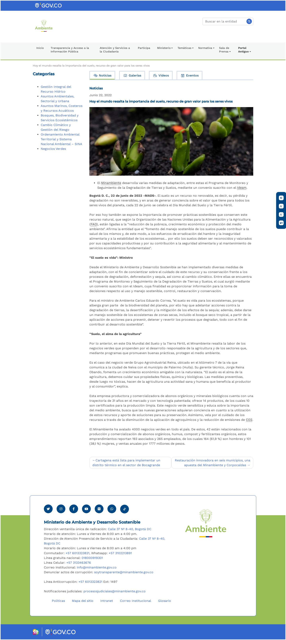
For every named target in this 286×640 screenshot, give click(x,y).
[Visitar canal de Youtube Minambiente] (86, 508)
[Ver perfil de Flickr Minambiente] (99, 508)
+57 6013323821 (77, 553)
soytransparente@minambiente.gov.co (123, 572)
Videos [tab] (161, 75)
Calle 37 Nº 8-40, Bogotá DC (129, 529)
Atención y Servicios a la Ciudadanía (115, 49)
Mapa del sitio (82, 601)
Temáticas (184, 47)
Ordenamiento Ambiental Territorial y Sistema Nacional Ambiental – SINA (61, 139)
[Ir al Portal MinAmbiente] (44, 25)
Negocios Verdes (53, 149)
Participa (144, 47)
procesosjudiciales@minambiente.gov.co (114, 591)
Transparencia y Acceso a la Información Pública (70, 49)
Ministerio (164, 47)
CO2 (249, 420)
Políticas (58, 601)
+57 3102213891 (120, 553)
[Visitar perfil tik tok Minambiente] (124, 507)
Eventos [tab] (189, 75)
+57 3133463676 (78, 562)
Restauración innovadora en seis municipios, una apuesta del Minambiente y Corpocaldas (212, 462)
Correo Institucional (135, 601)
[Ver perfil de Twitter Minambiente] (48, 508)
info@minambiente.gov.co (97, 567)
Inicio (40, 47)
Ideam (241, 188)
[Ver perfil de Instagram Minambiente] (61, 508)
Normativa (205, 47)
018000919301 (92, 558)
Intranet (106, 601)
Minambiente (111, 183)
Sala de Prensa (224, 49)
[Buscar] (228, 21)
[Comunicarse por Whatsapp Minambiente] (111, 508)
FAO (94, 224)
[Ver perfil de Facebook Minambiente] (73, 508)
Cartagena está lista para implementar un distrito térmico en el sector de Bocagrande (126, 462)
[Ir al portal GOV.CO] (49, 5)
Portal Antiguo (243, 49)
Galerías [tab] (132, 75)
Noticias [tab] (102, 75)
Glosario (164, 601)
